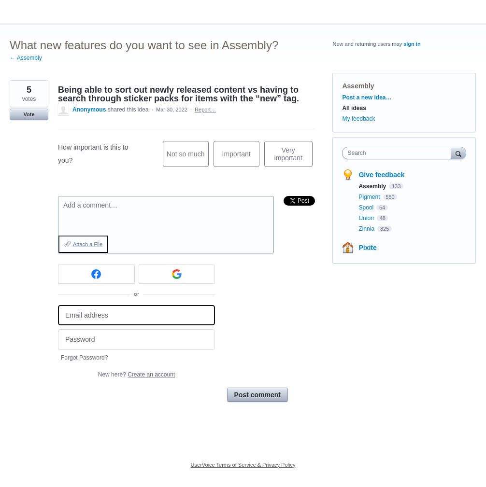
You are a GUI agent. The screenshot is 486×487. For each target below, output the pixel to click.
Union (366, 218)
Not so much (188, 158)
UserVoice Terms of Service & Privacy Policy (243, 465)
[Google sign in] (177, 274)
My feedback (358, 118)
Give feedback (381, 175)
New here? (136, 374)
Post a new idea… (366, 97)
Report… (205, 109)
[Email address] (136, 315)
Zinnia (367, 228)
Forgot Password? (84, 357)
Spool (366, 207)
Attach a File (87, 244)
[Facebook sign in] (96, 274)
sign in (411, 44)
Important (240, 158)
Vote (28, 114)
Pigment (369, 197)
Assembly (358, 86)
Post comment (257, 395)
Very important (293, 156)
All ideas (354, 108)
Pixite (367, 247)
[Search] (458, 153)
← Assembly (26, 58)
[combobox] (399, 153)
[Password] (136, 339)
